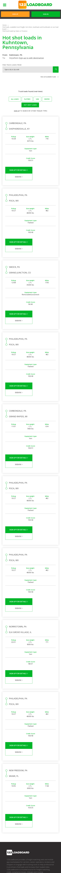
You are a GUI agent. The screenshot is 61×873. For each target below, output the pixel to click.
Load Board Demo (44, 826)
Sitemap (27, 868)
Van (37, 99)
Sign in (45, 14)
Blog (8, 826)
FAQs (24, 817)
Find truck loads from (11, 65)
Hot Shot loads (30, 105)
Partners (9, 820)
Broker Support (28, 823)
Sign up (17, 111)
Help (46, 865)
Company (10, 817)
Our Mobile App (43, 823)
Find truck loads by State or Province (14, 31)
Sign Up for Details (17, 170)
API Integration (37, 865)
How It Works (43, 820)
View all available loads (48, 77)
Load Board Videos (29, 826)
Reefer (47, 99)
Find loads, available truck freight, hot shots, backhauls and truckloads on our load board (30, 28)
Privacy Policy (24, 865)
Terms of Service (12, 865)
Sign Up (15, 14)
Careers (8, 868)
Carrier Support (28, 820)
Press (8, 823)
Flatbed (27, 99)
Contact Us (17, 868)
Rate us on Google (42, 868)
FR (33, 868)
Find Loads (42, 817)
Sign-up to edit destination (31, 58)
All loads (15, 99)
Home (4, 25)
